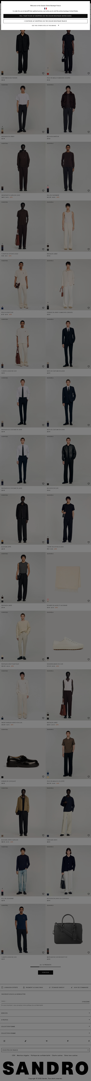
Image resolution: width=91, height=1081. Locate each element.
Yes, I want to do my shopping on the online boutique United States (45, 16)
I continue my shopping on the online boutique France (45, 21)
